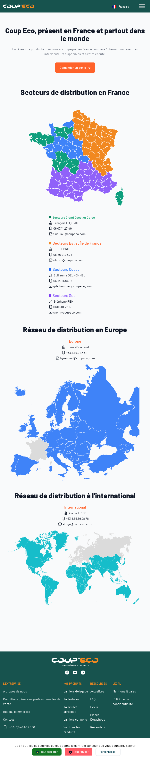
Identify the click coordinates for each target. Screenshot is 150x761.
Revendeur (97, 727)
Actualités (97, 691)
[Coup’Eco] (18, 6)
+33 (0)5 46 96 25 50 (22, 727)
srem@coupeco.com (65, 312)
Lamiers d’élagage (75, 691)
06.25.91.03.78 (60, 255)
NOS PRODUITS (72, 683)
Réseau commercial (16, 711)
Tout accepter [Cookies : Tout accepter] (49, 751)
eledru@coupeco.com (66, 260)
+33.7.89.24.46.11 (75, 353)
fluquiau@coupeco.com (67, 234)
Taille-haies (71, 699)
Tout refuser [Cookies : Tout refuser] (80, 751)
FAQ (93, 699)
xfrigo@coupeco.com (75, 524)
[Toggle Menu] (142, 6)
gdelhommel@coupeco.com (70, 286)
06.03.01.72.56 (60, 307)
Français (120, 7)
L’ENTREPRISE (12, 683)
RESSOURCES (98, 683)
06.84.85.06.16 (60, 281)
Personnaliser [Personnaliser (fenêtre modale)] (108, 751)
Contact (8, 719)
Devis (94, 707)
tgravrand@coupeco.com (75, 358)
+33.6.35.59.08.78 (75, 518)
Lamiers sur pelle (75, 719)
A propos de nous (15, 691)
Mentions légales (124, 691)
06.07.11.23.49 (60, 228)
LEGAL (117, 683)
